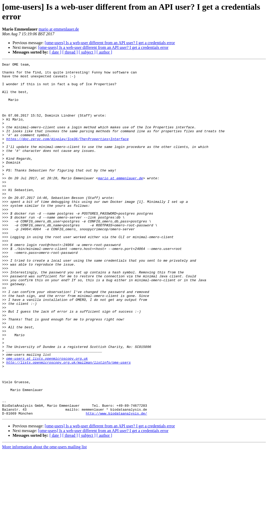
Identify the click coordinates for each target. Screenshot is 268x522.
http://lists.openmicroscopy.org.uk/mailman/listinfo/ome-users (68, 422)
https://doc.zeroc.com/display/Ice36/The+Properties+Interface (67, 154)
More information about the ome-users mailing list (44, 517)
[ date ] (55, 52)
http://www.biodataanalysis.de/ (116, 483)
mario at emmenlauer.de (59, 29)
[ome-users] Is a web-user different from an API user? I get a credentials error (110, 43)
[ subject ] (87, 52)
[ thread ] (70, 52)
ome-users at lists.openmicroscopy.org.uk (47, 418)
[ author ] (104, 52)
